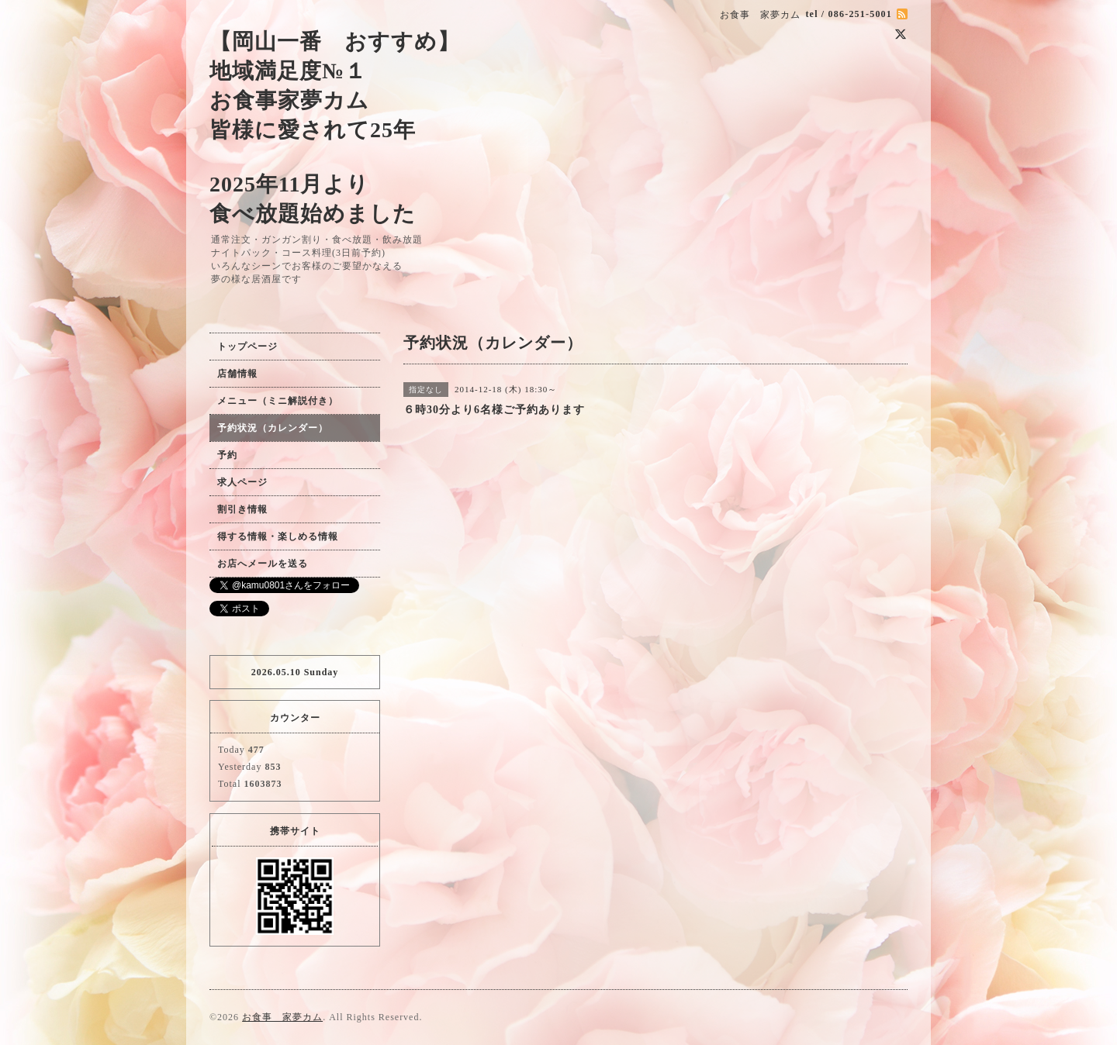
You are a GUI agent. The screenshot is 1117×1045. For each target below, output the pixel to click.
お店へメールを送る (262, 563)
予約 (227, 455)
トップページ (247, 346)
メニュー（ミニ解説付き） (277, 400)
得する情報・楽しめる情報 (277, 536)
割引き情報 (242, 509)
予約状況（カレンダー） (272, 427)
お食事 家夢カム (282, 1017)
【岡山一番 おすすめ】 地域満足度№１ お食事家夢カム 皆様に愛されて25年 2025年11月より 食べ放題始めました (334, 127)
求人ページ (242, 482)
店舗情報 (237, 373)
